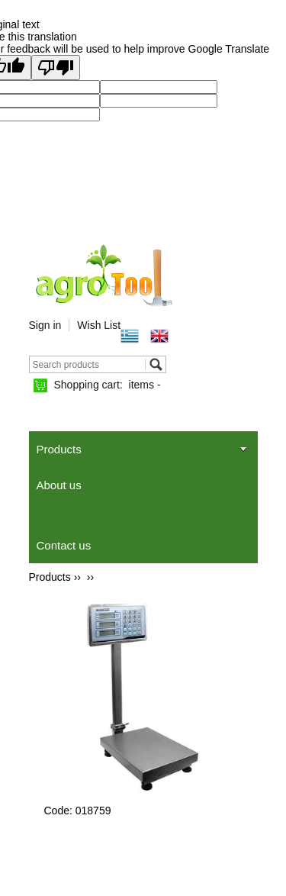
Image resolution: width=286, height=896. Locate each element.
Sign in (45, 325)
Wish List (99, 325)
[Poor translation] (55, 67)
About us (59, 485)
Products (59, 449)
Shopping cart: (107, 385)
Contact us (64, 545)
